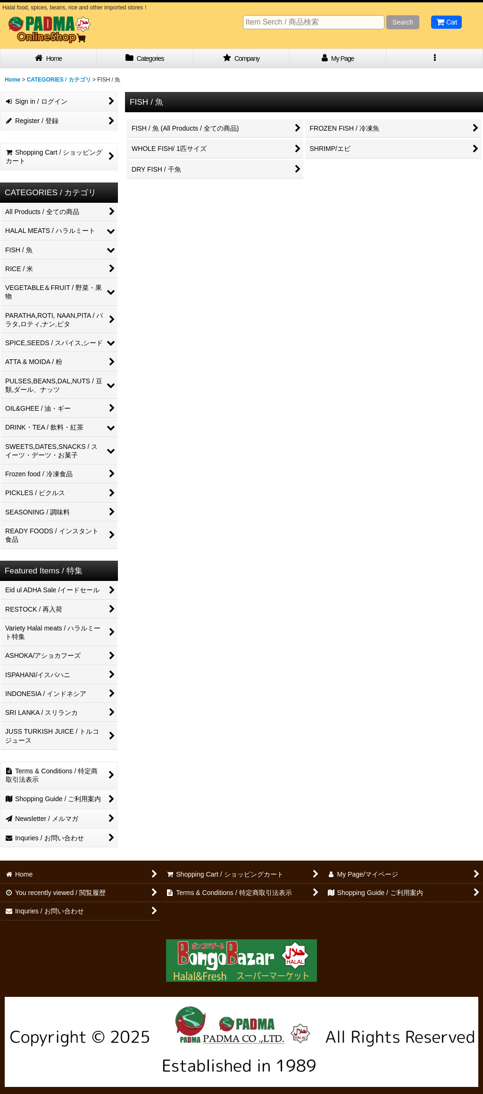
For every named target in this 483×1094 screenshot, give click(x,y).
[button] (434, 58)
